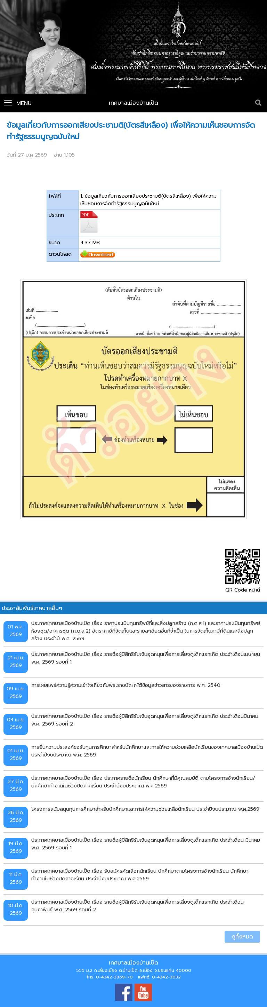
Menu (18, 103)
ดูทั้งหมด (242, 937)
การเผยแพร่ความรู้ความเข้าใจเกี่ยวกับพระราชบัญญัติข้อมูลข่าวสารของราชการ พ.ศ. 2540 (125, 685)
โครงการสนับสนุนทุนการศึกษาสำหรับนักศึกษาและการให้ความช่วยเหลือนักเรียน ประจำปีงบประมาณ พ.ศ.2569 (145, 809)
